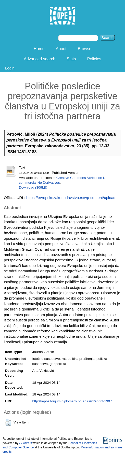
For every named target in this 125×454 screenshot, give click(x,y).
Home (39, 49)
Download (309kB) (33, 187)
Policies (94, 59)
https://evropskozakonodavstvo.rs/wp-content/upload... (72, 197)
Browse (84, 49)
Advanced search (39, 59)
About (61, 49)
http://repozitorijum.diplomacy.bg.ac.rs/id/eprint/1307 (72, 401)
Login (10, 68)
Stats (71, 59)
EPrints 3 (25, 443)
